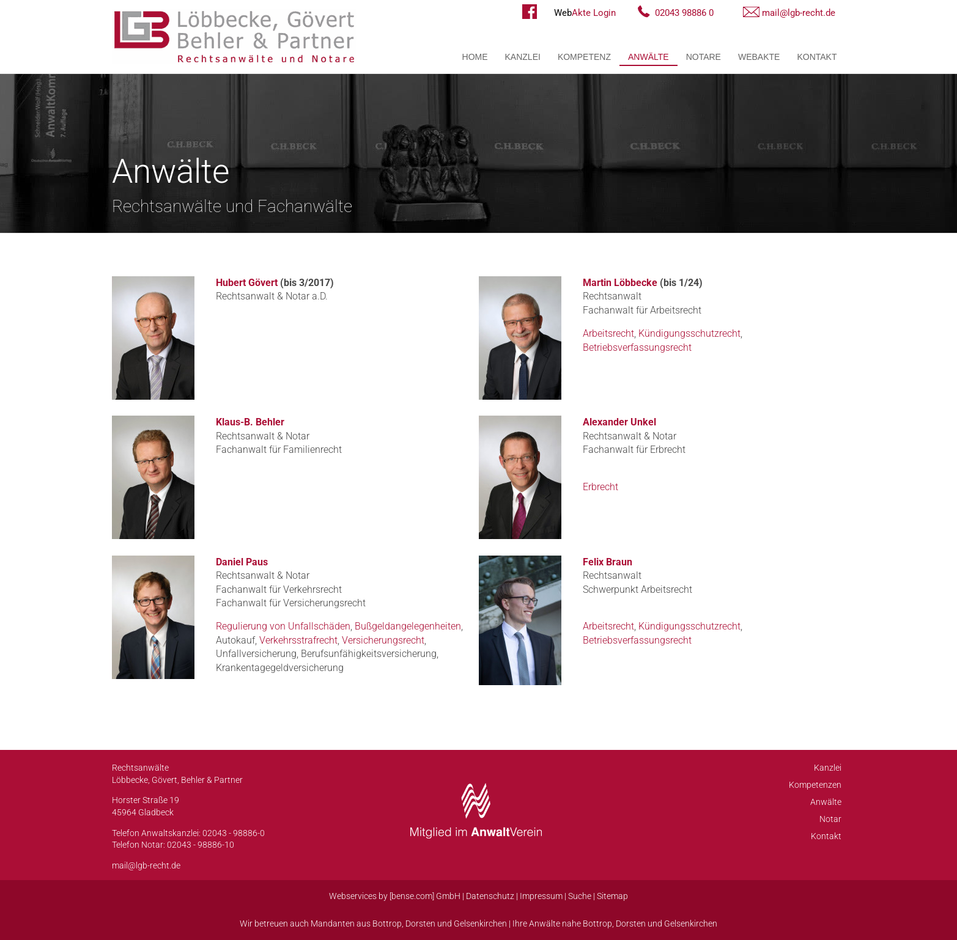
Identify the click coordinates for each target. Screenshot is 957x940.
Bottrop (387, 923)
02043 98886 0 (684, 12)
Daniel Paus (242, 562)
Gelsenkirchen (480, 923)
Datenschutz (490, 896)
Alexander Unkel (619, 422)
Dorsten (420, 923)
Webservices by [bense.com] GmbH (394, 896)
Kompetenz (584, 57)
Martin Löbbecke (620, 282)
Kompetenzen (815, 785)
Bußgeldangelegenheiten (408, 626)
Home (475, 57)
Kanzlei (523, 57)
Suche (579, 896)
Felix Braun (607, 562)
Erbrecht (600, 487)
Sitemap (612, 896)
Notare (703, 57)
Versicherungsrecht (383, 640)
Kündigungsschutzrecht (689, 333)
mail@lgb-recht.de (798, 12)
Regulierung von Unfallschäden (283, 626)
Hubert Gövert (247, 282)
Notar (830, 819)
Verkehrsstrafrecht (298, 640)
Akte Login (585, 12)
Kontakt (817, 57)
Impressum (541, 896)
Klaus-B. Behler (250, 422)
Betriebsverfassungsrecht (637, 347)
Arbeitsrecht (608, 333)
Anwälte (648, 57)
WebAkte (759, 57)
